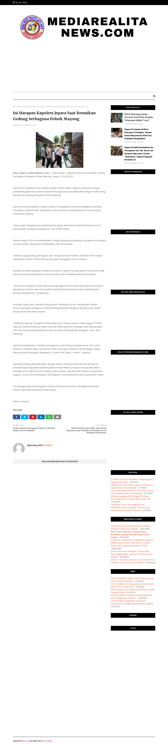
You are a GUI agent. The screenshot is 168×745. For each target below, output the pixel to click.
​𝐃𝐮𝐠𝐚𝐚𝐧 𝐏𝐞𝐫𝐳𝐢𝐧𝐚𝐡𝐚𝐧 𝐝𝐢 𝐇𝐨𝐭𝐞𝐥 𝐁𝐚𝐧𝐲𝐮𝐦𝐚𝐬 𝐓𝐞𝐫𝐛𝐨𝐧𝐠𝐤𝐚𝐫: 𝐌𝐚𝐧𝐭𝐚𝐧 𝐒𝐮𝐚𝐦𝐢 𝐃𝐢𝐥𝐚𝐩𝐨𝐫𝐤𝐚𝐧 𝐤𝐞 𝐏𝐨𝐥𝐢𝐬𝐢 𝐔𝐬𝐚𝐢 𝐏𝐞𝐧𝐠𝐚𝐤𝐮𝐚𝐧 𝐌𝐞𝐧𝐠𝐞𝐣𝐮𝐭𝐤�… (138, 134)
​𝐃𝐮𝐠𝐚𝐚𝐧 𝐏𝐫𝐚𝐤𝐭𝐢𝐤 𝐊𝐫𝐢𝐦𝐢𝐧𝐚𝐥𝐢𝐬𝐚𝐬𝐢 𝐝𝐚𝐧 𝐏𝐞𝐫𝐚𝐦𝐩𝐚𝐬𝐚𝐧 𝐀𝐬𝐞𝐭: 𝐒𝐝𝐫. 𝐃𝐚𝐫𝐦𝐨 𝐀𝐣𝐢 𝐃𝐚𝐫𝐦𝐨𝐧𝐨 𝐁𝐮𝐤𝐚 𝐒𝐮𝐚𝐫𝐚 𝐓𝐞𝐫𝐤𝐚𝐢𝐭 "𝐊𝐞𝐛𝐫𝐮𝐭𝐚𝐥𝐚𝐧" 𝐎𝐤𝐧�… (138, 153)
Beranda (16, 106)
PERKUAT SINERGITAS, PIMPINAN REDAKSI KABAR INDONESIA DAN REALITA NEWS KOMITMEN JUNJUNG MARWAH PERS (132, 543)
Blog (25, 741)
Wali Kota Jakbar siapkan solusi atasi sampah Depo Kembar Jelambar (132, 579)
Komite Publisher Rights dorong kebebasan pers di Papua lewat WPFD (131, 596)
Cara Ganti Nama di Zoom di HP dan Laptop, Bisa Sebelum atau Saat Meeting (132, 492)
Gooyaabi (47, 741)
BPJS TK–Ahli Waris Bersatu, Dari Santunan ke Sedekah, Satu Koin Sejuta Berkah (133, 561)
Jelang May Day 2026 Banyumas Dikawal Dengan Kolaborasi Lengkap (130, 527)
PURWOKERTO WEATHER (133, 645)
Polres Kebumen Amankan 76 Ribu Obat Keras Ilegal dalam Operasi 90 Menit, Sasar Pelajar (131, 554)
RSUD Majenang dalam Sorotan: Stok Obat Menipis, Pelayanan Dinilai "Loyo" (138, 117)
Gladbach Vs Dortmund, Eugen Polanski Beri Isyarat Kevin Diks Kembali (132, 486)
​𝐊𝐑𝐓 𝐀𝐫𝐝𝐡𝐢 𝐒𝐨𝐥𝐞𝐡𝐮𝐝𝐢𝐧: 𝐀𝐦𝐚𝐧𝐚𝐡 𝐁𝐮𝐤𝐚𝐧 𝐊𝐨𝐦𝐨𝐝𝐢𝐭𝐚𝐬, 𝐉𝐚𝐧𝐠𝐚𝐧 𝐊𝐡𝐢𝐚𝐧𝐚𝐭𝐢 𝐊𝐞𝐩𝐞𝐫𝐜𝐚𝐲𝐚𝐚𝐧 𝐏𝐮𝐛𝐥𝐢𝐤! (130, 534)
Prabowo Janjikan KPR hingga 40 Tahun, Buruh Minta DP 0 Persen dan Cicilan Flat (130, 497)
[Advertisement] (84, 67)
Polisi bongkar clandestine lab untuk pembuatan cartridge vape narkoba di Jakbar (132, 602)
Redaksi (47, 445)
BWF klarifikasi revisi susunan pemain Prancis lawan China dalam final (132, 585)
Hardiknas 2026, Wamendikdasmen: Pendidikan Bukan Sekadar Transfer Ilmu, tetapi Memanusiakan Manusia (130, 507)
